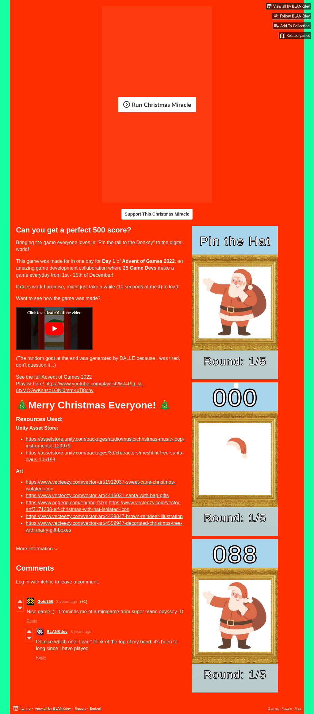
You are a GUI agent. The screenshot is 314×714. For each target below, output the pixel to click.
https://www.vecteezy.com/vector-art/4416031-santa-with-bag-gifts (97, 495)
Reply (32, 620)
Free (297, 708)
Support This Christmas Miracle (157, 214)
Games (273, 708)
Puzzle (286, 708)
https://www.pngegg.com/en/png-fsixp (66, 502)
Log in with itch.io (35, 581)
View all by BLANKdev (53, 708)
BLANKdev (57, 631)
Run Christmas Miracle (157, 104)
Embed (95, 708)
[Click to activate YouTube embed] (54, 328)
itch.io (26, 708)
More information (37, 548)
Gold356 (45, 601)
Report (80, 708)
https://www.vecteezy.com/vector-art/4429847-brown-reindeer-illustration (104, 516)
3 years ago (66, 601)
